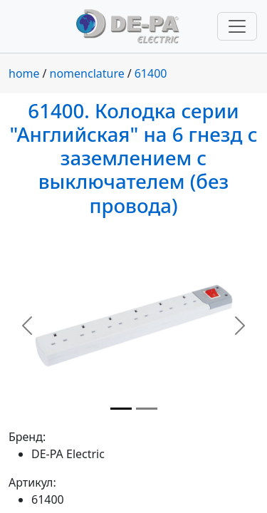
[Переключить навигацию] (237, 26)
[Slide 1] (121, 408)
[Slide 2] (146, 408)
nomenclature (87, 73)
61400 (151, 73)
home (24, 73)
